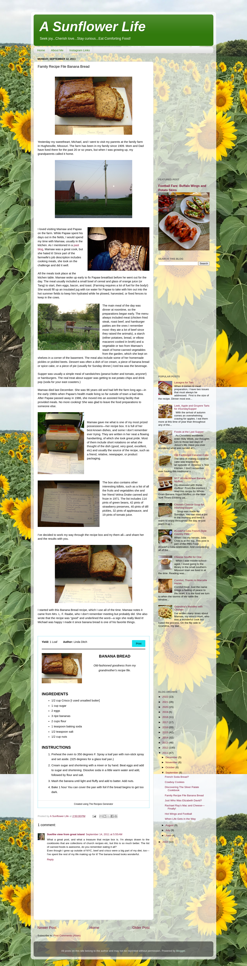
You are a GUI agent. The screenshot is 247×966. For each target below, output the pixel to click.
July (168, 830)
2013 (165, 742)
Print (138, 643)
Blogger (180, 950)
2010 (165, 841)
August (169, 825)
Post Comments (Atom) (67, 935)
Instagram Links (79, 50)
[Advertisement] (184, 114)
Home (41, 50)
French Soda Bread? (177, 776)
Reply (50, 859)
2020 (165, 707)
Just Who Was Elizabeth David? (183, 800)
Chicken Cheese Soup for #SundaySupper (189, 506)
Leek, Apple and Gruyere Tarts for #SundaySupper (191, 407)
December (171, 757)
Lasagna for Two (183, 382)
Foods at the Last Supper (189, 431)
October (170, 767)
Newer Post (46, 928)
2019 (165, 712)
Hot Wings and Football (178, 813)
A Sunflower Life (92, 26)
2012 (165, 747)
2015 (165, 732)
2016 (165, 727)
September (172, 772)
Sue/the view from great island (66, 834)
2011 (165, 752)
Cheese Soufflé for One (187, 557)
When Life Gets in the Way (180, 818)
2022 (165, 696)
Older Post (141, 928)
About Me (57, 50)
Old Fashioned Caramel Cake (191, 455)
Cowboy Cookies (174, 782)
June (168, 835)
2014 (165, 737)
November (171, 762)
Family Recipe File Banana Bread (184, 795)
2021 (165, 702)
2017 (165, 722)
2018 (165, 717)
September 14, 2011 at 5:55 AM (104, 834)
